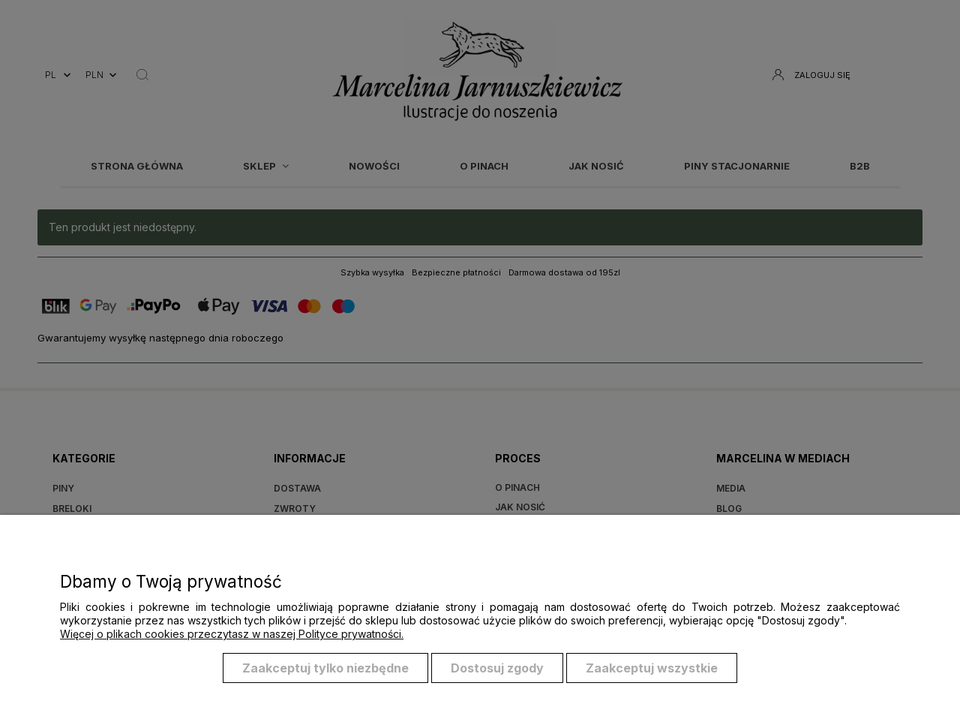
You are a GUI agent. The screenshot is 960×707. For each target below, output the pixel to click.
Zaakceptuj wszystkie (652, 667)
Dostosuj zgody (497, 667)
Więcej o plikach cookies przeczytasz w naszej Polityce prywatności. (232, 633)
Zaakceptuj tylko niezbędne (325, 667)
